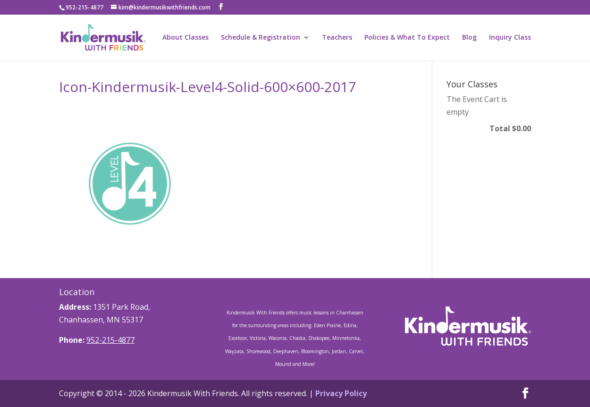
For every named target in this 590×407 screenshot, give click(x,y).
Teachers (337, 38)
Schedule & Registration (260, 38)
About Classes (185, 38)
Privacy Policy (341, 393)
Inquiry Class (510, 38)
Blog (469, 38)
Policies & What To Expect (407, 38)
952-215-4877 (110, 340)
